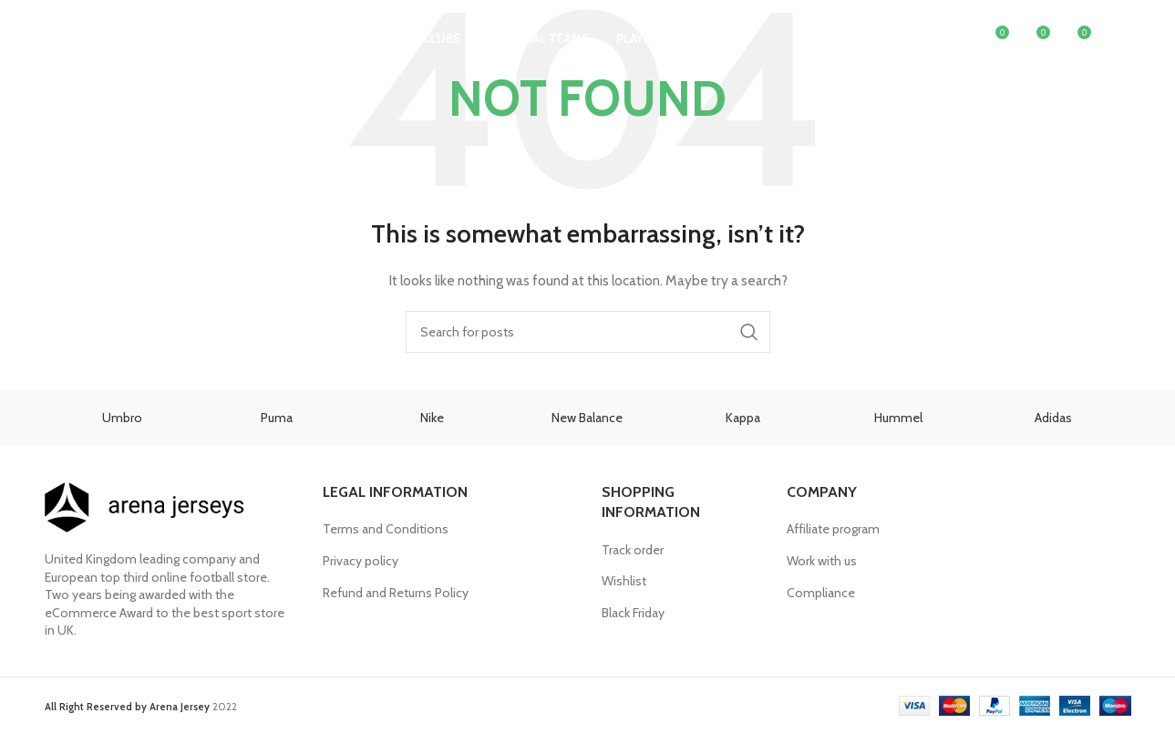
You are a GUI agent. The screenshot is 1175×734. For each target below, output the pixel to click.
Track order (633, 550)
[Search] (955, 41)
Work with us (822, 561)
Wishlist (624, 581)
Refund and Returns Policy (396, 592)
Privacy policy (360, 561)
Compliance (821, 592)
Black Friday (633, 613)
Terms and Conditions (385, 529)
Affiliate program (833, 529)
